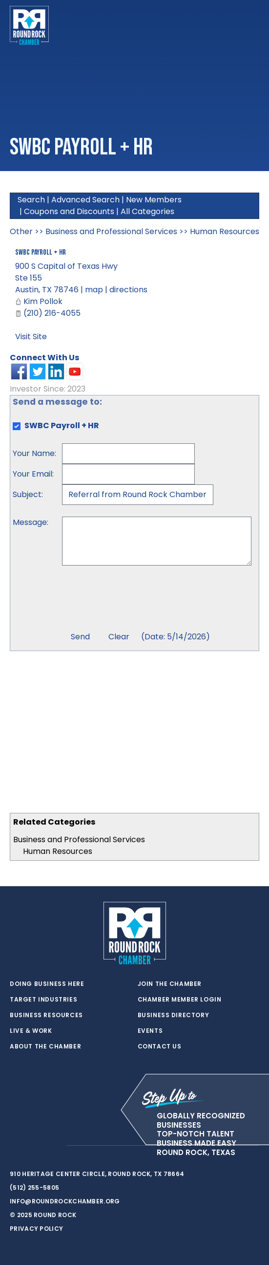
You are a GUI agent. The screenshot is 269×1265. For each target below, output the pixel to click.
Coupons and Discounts (69, 211)
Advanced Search (85, 199)
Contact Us (160, 1046)
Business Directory (173, 1015)
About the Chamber (45, 1046)
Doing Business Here (47, 984)
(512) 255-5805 (34, 1187)
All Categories (147, 211)
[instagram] (54, 1146)
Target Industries (43, 999)
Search (31, 199)
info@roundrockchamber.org (65, 1201)
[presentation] (136, 600)
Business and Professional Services (79, 839)
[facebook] (34, 1146)
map (94, 289)
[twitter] (15, 1146)
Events (150, 1031)
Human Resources (57, 851)
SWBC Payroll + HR (40, 252)
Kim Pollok (42, 301)
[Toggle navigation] (251, 25)
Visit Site (31, 336)
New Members (154, 199)
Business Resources (46, 1015)
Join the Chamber (170, 984)
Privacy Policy (36, 1228)
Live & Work (31, 1031)
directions (128, 289)
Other (21, 231)
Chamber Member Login (180, 999)
